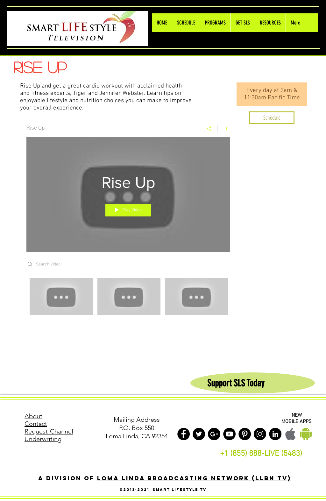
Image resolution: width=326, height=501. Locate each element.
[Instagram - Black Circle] (260, 434)
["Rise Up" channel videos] (128, 301)
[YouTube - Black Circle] (229, 434)
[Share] (209, 128)
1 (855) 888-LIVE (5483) (263, 454)
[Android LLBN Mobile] (306, 434)
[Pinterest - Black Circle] (244, 434)
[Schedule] (271, 117)
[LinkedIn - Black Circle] (275, 434)
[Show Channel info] (224, 128)
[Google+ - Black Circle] (214, 434)
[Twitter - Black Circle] (199, 434)
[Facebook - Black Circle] (183, 434)
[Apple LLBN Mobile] (290, 434)
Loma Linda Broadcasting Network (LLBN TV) (194, 478)
